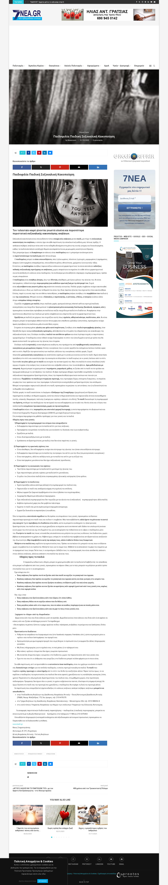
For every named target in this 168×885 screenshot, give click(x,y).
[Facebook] (136, 2)
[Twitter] (139, 2)
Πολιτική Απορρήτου (136, 220)
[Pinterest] (145, 2)
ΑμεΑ (106, 66)
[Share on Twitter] (33, 153)
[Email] (154, 2)
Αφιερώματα (93, 66)
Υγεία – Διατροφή (121, 66)
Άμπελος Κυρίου (36, 66)
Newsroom (72, 140)
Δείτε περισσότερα (27, 881)
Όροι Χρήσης (67, 874)
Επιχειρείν (139, 66)
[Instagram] (142, 2)
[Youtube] (151, 2)
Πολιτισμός (18, 66)
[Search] (154, 65)
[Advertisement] (84, 44)
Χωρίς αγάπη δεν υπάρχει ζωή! (60, 828)
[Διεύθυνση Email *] (134, 198)
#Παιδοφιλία (50, 754)
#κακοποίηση (19, 754)
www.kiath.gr (18, 724)
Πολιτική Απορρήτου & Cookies (85, 874)
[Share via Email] (50, 153)
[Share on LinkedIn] (44, 153)
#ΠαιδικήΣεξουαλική (35, 754)
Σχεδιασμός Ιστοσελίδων (107, 874)
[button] (26, 2)
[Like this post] (23, 153)
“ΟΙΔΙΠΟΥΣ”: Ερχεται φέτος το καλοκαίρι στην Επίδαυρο (49, 2)
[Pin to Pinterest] (39, 153)
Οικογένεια (54, 66)
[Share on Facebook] (28, 153)
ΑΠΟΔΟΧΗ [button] (42, 881)
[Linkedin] (148, 2)
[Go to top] (84, 882)
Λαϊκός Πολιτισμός (73, 66)
